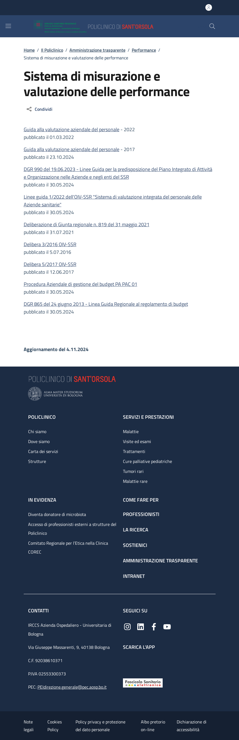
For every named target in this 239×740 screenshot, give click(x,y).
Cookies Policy (54, 725)
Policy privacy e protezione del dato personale (100, 725)
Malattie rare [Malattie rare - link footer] (135, 481)
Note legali (29, 725)
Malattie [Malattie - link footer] (131, 431)
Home (29, 50)
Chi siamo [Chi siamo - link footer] (37, 431)
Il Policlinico (52, 50)
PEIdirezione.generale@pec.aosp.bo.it (72, 687)
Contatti (39, 610)
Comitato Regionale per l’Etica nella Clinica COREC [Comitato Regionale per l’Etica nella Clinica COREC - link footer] (68, 547)
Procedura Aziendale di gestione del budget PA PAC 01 (80, 284)
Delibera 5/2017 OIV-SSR (50, 264)
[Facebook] (153, 626)
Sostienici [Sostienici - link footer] (135, 545)
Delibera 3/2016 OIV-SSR (50, 244)
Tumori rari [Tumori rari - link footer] (133, 471)
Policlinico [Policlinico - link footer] (42, 417)
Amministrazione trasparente (97, 50)
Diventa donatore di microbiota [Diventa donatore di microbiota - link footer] (57, 514)
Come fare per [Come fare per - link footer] (141, 500)
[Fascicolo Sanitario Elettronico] (143, 682)
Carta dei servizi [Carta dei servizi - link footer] (43, 451)
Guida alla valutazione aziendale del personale (71, 129)
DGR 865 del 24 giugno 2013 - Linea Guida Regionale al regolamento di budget (106, 304)
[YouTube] (167, 626)
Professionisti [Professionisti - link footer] (141, 514)
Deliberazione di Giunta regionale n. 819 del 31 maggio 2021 (86, 224)
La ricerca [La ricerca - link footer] (135, 529)
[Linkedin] (140, 626)
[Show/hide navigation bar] (8, 26)
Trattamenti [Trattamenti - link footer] (134, 451)
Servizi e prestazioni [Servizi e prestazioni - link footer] (148, 417)
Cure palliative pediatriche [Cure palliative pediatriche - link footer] (147, 461)
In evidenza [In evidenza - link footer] (42, 500)
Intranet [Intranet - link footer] (134, 576)
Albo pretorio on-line (153, 725)
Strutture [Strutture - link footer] (37, 461)
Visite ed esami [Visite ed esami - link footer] (137, 441)
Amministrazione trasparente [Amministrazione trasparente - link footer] (160, 560)
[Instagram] (127, 626)
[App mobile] (127, 663)
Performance (144, 50)
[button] (212, 26)
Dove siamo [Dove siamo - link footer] (39, 441)
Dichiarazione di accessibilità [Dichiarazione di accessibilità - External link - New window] (191, 725)
